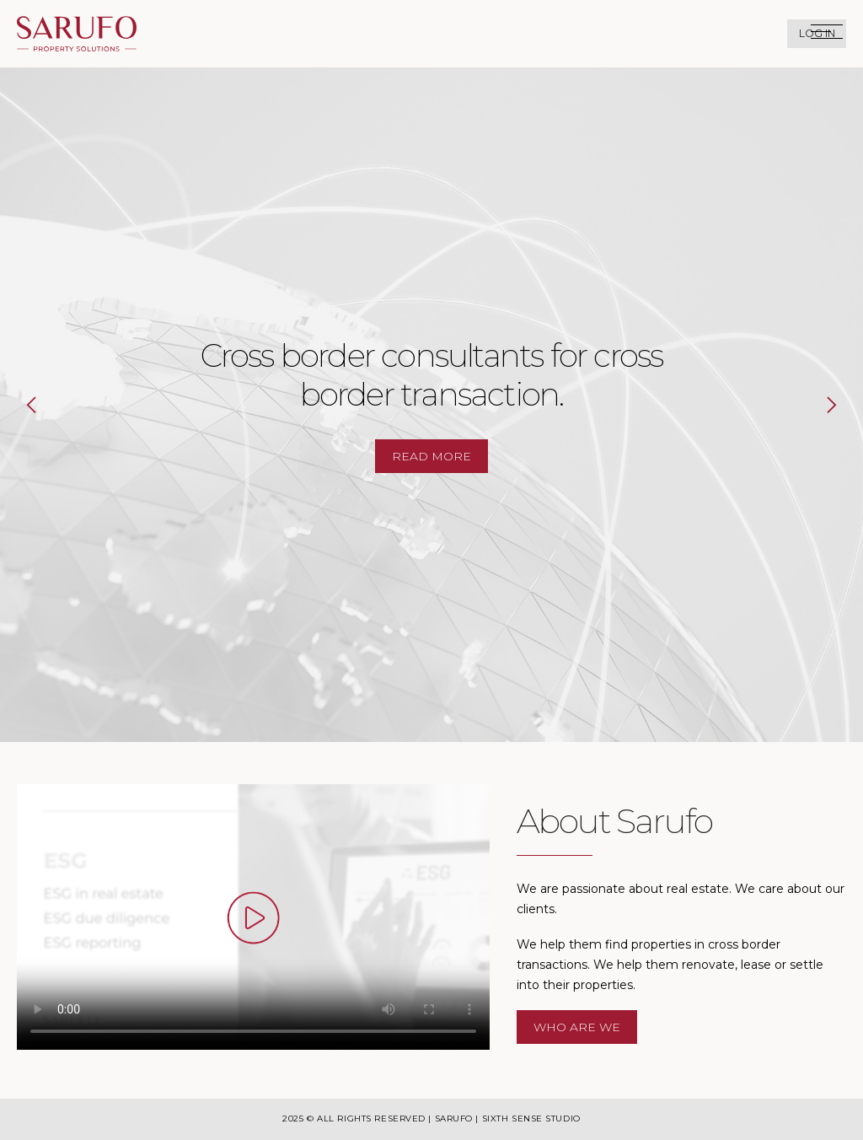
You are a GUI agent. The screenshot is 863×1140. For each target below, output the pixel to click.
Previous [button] (47, 405)
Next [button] (816, 405)
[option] (431, 404)
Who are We (576, 1027)
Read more (431, 456)
